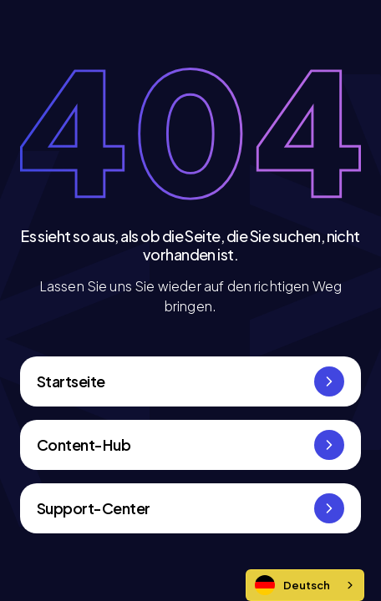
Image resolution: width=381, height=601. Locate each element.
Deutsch (292, 585)
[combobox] (305, 585)
